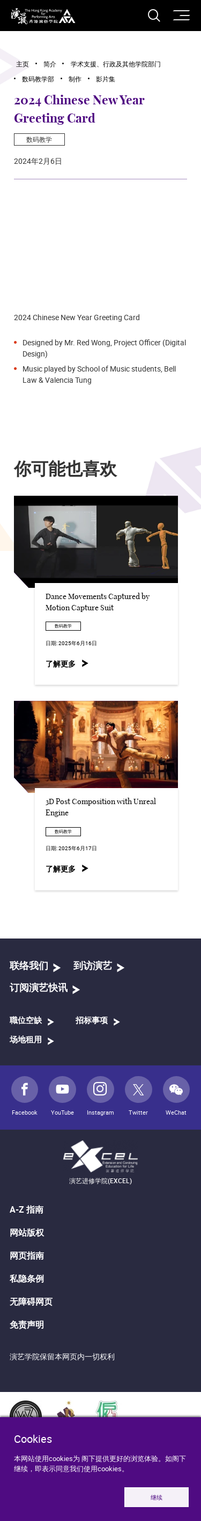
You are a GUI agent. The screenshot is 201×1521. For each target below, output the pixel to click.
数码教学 (39, 139)
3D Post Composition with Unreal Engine (101, 807)
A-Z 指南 (26, 1209)
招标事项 (92, 1021)
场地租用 (26, 1040)
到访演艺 (92, 966)
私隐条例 (27, 1278)
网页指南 (27, 1255)
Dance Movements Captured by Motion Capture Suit (98, 602)
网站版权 (27, 1232)
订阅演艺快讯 (39, 988)
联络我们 (29, 966)
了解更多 (61, 664)
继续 (156, 1497)
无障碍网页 (31, 1301)
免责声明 (27, 1324)
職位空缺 (26, 1021)
